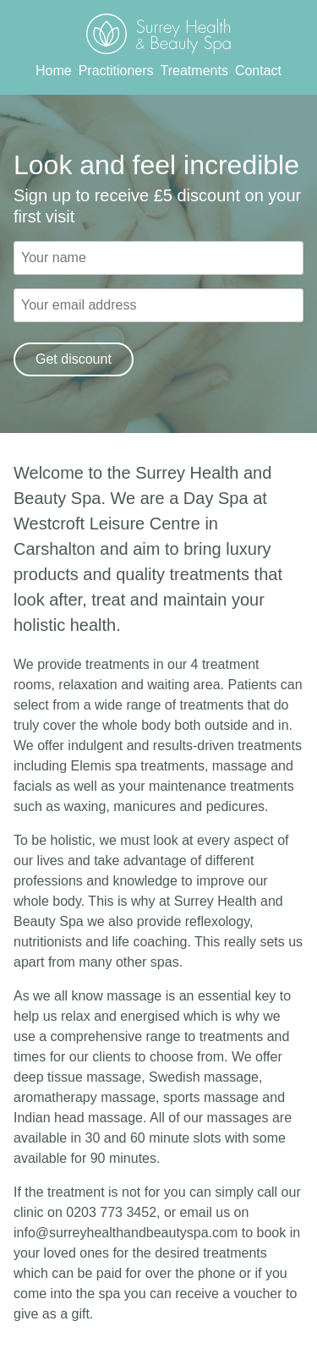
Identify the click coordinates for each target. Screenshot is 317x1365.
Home (54, 70)
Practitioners (116, 70)
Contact (258, 70)
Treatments (194, 70)
